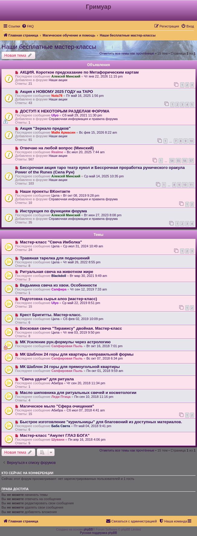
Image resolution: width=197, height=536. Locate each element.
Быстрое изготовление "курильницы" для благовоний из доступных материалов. (101, 422)
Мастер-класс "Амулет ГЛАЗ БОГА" (55, 435)
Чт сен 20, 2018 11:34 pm (86, 383)
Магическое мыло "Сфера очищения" (57, 406)
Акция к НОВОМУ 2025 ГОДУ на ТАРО (56, 91)
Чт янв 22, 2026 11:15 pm (103, 76)
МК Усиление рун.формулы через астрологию (65, 342)
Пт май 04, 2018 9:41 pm (92, 426)
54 (171, 161)
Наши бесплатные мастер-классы (49, 46)
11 (191, 185)
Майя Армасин (63, 132)
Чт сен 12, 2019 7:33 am (88, 289)
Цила (55, 195)
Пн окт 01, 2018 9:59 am (104, 371)
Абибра (57, 383)
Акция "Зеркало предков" (45, 128)
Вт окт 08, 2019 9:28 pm (81, 195)
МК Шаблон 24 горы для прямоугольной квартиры (70, 366)
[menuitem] (28, 26)
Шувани (57, 439)
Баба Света (60, 426)
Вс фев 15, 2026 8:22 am (98, 132)
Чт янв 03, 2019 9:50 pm (81, 332)
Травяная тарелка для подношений (55, 258)
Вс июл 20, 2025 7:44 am (86, 152)
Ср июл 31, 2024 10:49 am (83, 246)
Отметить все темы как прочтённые (127, 53)
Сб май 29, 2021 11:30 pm (82, 115)
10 (191, 141)
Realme (57, 152)
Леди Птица (61, 396)
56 (184, 161)
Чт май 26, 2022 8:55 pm (81, 262)
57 (191, 161)
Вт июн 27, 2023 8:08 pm (102, 215)
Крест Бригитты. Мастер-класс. (50, 314)
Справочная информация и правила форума (83, 119)
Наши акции (58, 80)
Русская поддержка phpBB (98, 532)
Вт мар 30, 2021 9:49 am (88, 276)
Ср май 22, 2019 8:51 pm (81, 303)
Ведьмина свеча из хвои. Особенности (58, 285)
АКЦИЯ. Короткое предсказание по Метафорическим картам (79, 72)
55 (178, 161)
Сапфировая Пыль (67, 346)
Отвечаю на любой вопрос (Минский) (57, 148)
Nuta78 (56, 95)
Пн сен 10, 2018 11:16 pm (93, 396)
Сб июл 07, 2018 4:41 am (86, 410)
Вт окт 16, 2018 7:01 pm (104, 346)
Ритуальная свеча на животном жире (56, 271)
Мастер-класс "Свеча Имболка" (51, 242)
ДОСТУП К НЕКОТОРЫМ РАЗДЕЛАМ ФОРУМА (65, 111)
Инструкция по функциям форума (53, 211)
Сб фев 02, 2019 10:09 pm (83, 319)
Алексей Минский (65, 76)
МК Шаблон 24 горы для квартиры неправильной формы (77, 354)
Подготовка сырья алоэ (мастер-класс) (58, 299)
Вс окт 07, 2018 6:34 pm (104, 358)
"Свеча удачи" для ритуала (47, 379)
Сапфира (58, 289)
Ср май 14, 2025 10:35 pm (104, 176)
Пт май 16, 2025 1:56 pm (85, 95)
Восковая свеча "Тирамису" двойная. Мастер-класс (71, 328)
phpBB (88, 529)
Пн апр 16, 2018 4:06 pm (87, 439)
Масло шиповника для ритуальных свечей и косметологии (78, 392)
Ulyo (55, 115)
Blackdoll (58, 276)
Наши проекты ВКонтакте (45, 191)
